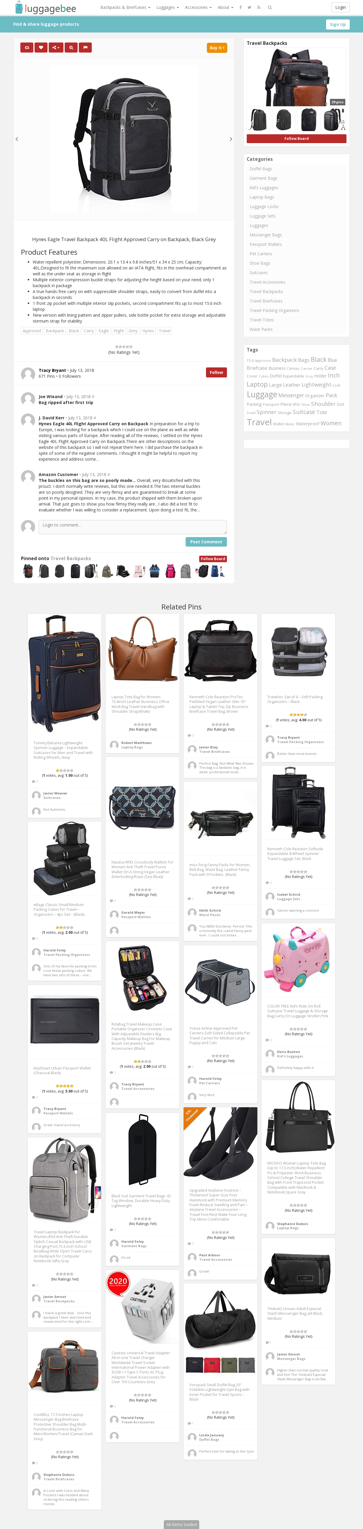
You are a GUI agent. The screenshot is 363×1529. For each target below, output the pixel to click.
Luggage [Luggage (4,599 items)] (262, 394)
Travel (165, 330)
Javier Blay (208, 747)
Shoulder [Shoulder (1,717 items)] (323, 404)
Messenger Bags (266, 235)
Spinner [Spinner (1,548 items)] (267, 412)
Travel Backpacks (70, 558)
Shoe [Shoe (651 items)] (305, 404)
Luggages (167, 7)
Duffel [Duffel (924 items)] (276, 376)
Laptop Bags (262, 197)
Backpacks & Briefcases (125, 7)
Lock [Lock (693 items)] (336, 385)
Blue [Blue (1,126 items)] (332, 360)
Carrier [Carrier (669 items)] (307, 368)
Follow (216, 372)
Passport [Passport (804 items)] (271, 404)
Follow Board (213, 558)
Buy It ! (217, 47)
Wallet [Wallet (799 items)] (278, 423)
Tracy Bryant (288, 737)
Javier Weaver (55, 793)
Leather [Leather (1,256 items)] (291, 384)
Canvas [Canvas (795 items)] (293, 368)
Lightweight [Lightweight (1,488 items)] (316, 384)
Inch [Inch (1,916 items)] (334, 375)
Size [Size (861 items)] (340, 404)
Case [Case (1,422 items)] (330, 367)
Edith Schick (210, 910)
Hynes (148, 330)
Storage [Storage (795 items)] (285, 412)
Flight (119, 330)
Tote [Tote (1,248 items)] (321, 412)
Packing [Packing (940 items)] (254, 404)
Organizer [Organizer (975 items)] (315, 395)
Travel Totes (262, 320)
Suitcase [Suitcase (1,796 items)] (304, 412)
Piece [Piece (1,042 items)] (286, 404)
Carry (89, 330)
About (225, 7)
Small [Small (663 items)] (251, 413)
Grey (133, 330)
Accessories (198, 7)
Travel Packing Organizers (274, 310)
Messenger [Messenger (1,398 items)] (291, 395)
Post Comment (206, 541)
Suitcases (259, 272)
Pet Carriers (261, 253)
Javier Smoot (54, 1296)
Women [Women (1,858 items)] (331, 423)
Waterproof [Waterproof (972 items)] (307, 423)
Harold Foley (54, 950)
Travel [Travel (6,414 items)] (259, 422)
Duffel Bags (261, 168)
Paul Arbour (209, 1255)
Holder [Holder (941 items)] (320, 376)
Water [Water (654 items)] (290, 424)
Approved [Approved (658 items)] (263, 360)
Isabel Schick (288, 894)
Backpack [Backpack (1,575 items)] (284, 359)
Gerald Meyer (133, 912)
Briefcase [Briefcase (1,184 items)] (257, 368)
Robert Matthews (136, 742)
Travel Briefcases (266, 301)
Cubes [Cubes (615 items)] (264, 376)
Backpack (55, 330)
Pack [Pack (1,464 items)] (331, 395)
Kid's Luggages (264, 187)
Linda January (211, 1435)
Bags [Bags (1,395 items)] (304, 360)
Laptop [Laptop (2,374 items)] (257, 384)
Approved (32, 330)
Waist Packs (261, 329)
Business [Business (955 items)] (277, 368)
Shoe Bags (260, 263)
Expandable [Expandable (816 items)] (293, 376)
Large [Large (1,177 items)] (275, 385)
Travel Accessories (267, 282)
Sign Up (338, 24)
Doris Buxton (288, 1051)
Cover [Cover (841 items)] (252, 376)
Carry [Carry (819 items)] (318, 368)
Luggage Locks (264, 206)
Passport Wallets (266, 244)
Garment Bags (263, 178)
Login (340, 7)
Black (74, 330)
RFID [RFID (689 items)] (296, 404)
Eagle (104, 330)
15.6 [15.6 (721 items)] (250, 360)
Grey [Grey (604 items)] (309, 376)
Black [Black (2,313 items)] (318, 359)
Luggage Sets (263, 216)
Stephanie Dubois (292, 1223)
